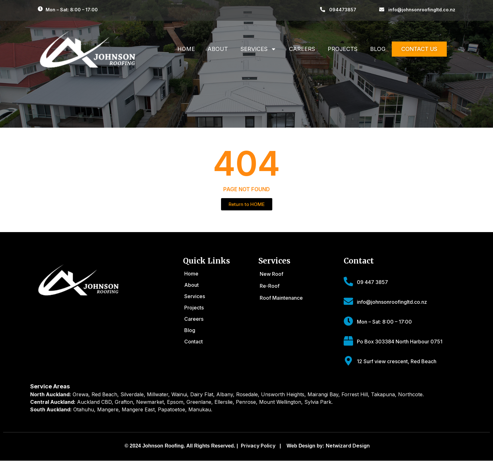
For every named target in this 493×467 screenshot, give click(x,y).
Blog (377, 49)
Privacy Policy (258, 445)
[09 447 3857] (348, 281)
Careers (302, 49)
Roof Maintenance (281, 298)
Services (258, 49)
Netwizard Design (348, 445)
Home (186, 49)
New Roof (271, 274)
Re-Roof (270, 286)
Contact (193, 341)
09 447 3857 (372, 282)
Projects (342, 49)
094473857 (342, 9)
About (218, 49)
